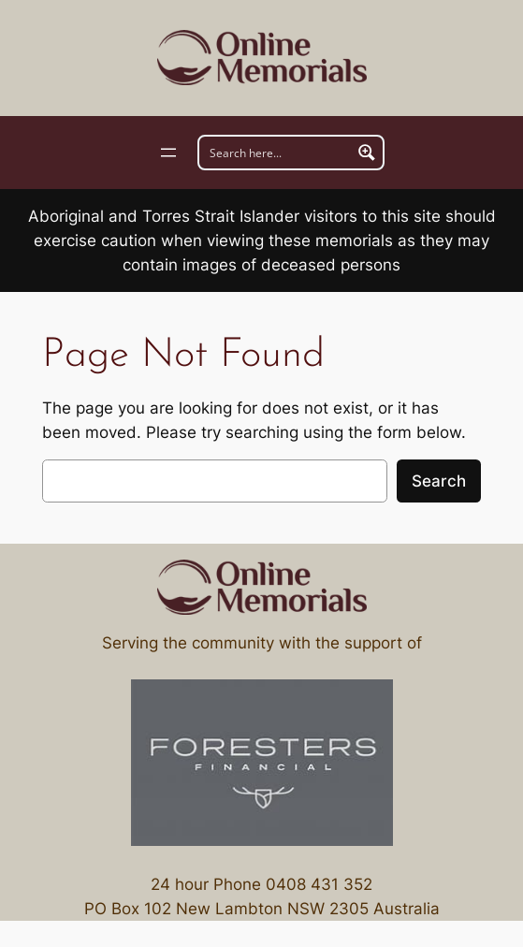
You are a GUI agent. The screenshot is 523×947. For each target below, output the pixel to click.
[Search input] (276, 152)
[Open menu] (168, 152)
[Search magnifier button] (367, 152)
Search (439, 481)
